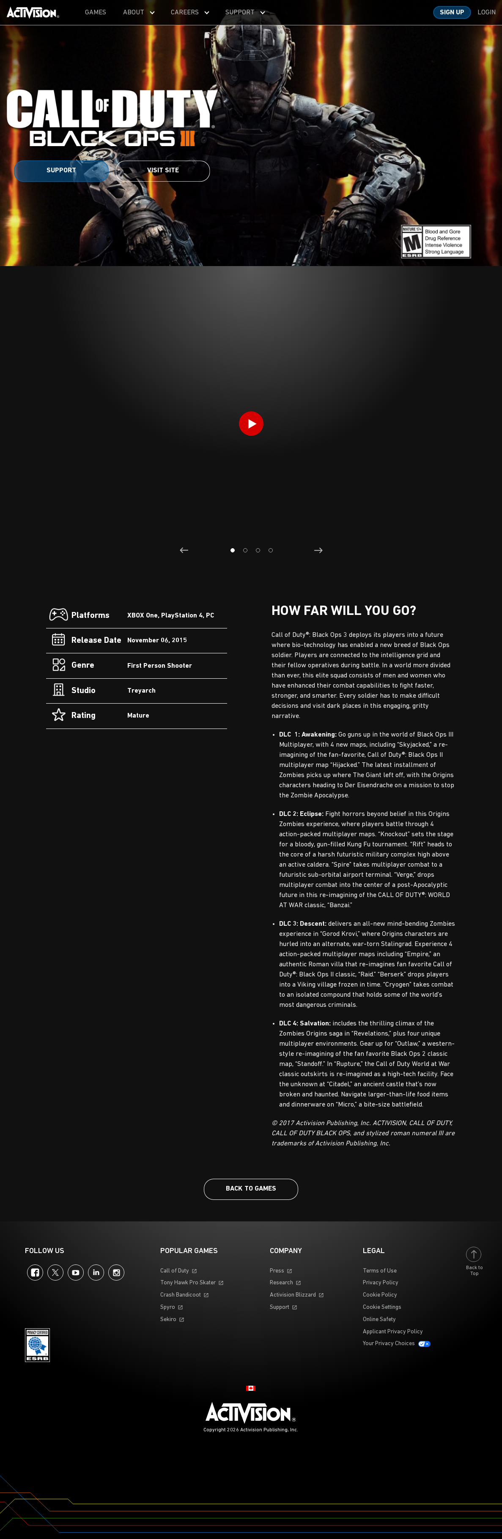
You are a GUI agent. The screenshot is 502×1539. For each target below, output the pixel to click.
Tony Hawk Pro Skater (188, 1283)
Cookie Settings (382, 1307)
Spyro (167, 1307)
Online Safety (379, 1319)
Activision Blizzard (293, 1295)
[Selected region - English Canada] (251, 1388)
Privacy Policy (380, 1283)
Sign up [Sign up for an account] (452, 12)
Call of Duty (174, 1271)
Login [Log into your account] (486, 12)
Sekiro (168, 1319)
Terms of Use (380, 1271)
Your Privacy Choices (389, 1344)
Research (281, 1283)
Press (277, 1271)
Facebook (35, 1272)
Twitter (55, 1272)
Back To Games (251, 1189)
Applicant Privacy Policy (393, 1332)
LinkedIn (96, 1272)
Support (61, 170)
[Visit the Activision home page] (33, 12)
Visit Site (163, 170)
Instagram (116, 1272)
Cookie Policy (380, 1295)
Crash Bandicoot (180, 1295)
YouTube (76, 1272)
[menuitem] (96, 12)
